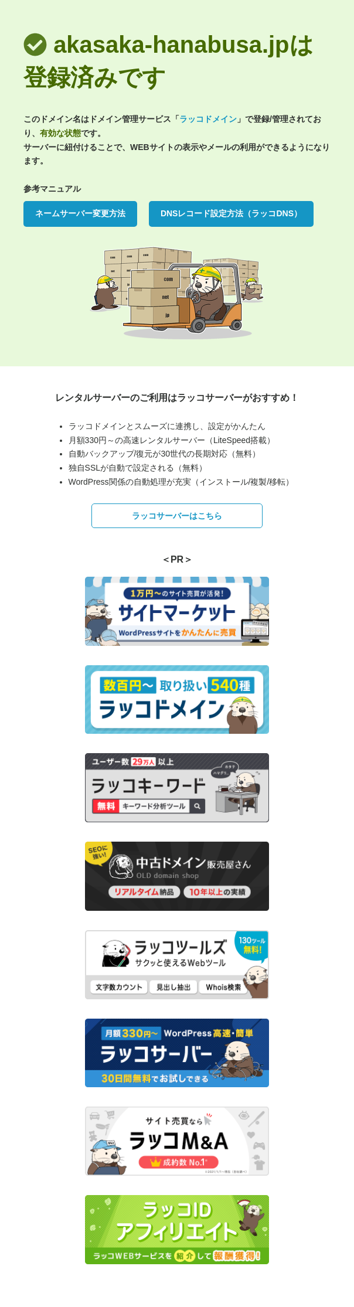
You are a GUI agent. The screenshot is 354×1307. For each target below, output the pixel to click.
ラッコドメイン (208, 119)
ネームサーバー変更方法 (80, 213)
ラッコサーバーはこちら (177, 515)
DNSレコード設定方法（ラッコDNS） (231, 213)
